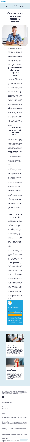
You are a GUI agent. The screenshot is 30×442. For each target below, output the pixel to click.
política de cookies (14, 440)
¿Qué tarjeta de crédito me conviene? (14, 298)
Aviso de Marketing (5, 410)
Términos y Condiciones (5, 409)
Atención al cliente (5, 415)
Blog (16, 5)
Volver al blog (15, 327)
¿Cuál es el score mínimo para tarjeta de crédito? (14, 6)
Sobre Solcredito (4, 404)
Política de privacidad (13, 417)
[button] (29, 1)
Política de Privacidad (5, 408)
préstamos (13, 65)
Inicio (12, 5)
